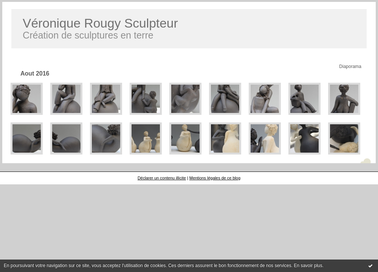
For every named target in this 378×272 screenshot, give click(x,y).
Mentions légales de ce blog (214, 178)
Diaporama (350, 66)
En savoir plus (308, 265)
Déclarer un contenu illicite (162, 178)
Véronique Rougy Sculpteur (100, 23)
